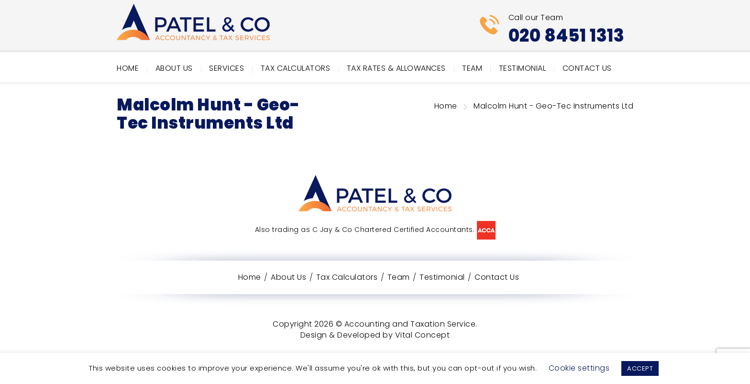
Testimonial (522, 68)
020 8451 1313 (566, 35)
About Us (174, 68)
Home (128, 68)
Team (472, 68)
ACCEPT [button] (640, 368)
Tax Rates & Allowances (396, 68)
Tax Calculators (296, 68)
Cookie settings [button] (579, 367)
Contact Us (587, 68)
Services (226, 68)
